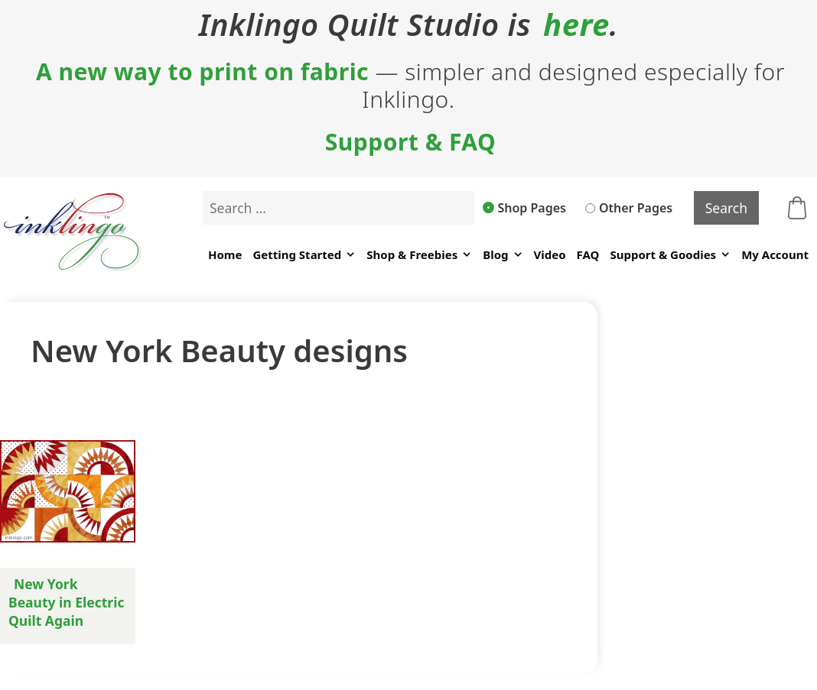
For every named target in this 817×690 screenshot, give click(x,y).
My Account (775, 254)
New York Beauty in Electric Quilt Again (66, 602)
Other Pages (628, 207)
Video (550, 254)
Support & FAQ (410, 142)
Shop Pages (524, 207)
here (576, 24)
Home (225, 254)
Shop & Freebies (419, 255)
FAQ (588, 254)
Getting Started (304, 255)
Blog (502, 255)
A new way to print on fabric (202, 72)
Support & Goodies (670, 255)
